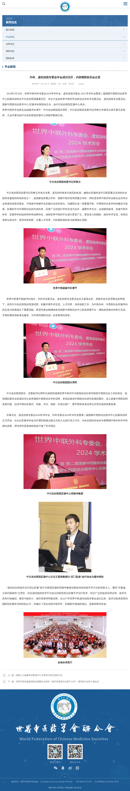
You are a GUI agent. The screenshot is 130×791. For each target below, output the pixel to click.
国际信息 (10, 51)
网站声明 (52, 788)
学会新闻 (10, 37)
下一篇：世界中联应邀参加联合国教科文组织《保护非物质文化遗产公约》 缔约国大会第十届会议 (53, 681)
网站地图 (69, 788)
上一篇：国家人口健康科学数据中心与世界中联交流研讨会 (35, 675)
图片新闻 (10, 30)
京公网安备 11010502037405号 (107, 782)
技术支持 (77, 788)
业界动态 (10, 44)
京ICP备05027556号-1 (84, 782)
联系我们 (60, 788)
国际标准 (10, 58)
